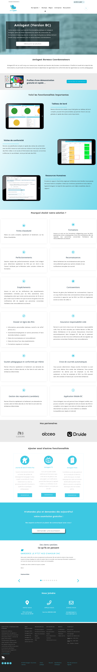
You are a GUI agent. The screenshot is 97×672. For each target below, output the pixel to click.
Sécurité (51, 662)
